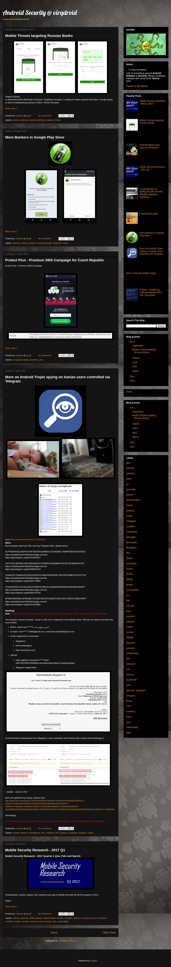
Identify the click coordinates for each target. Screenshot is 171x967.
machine (102, 918)
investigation (34, 833)
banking (41, 120)
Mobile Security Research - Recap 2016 (152, 102)
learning (88, 918)
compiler (68, 918)
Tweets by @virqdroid (137, 86)
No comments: (45, 115)
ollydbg (129, 637)
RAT (57, 833)
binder (60, 918)
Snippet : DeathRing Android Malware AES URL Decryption (150, 292)
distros (129, 558)
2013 (132, 381)
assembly (131, 489)
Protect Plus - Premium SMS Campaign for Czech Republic (54, 260)
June (134, 362)
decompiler (131, 542)
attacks (24, 833)
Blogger (93, 960)
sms (41, 360)
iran (43, 833)
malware (50, 120)
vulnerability (63, 921)
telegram (83, 833)
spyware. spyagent (68, 833)
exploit (76, 918)
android (16, 120)
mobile (17, 921)
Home (53, 932)
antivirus (24, 120)
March (135, 371)
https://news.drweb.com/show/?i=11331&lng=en (28, 539)
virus (54, 921)
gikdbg (129, 579)
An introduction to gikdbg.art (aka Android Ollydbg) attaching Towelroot (151, 193)
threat (57, 120)
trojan (65, 243)
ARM (32, 918)
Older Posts (109, 932)
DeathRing (131, 531)
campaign (17, 360)
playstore (57, 243)
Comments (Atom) (66, 941)
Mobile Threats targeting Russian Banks (39, 36)
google (49, 243)
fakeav (26, 360)
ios (81, 918)
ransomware (132, 653)
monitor (25, 921)
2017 (132, 341)
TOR (128, 706)
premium (34, 360)
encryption (131, 563)
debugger (131, 537)
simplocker (131, 679)
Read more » (11, 108)
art (127, 484)
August (135, 357)
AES (128, 463)
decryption (131, 547)
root (41, 921)
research (34, 921)
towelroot (130, 711)
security (47, 921)
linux (95, 918)
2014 (132, 376)
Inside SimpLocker (149, 213)
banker (33, 120)
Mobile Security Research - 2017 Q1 (35, 850)
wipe (128, 732)
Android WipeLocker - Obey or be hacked (150, 146)
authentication (49, 918)
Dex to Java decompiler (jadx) (141, 273)
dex (128, 553)
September (137, 345)
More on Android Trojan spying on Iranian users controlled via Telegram (151, 251)
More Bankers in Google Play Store (34, 137)
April (134, 366)
